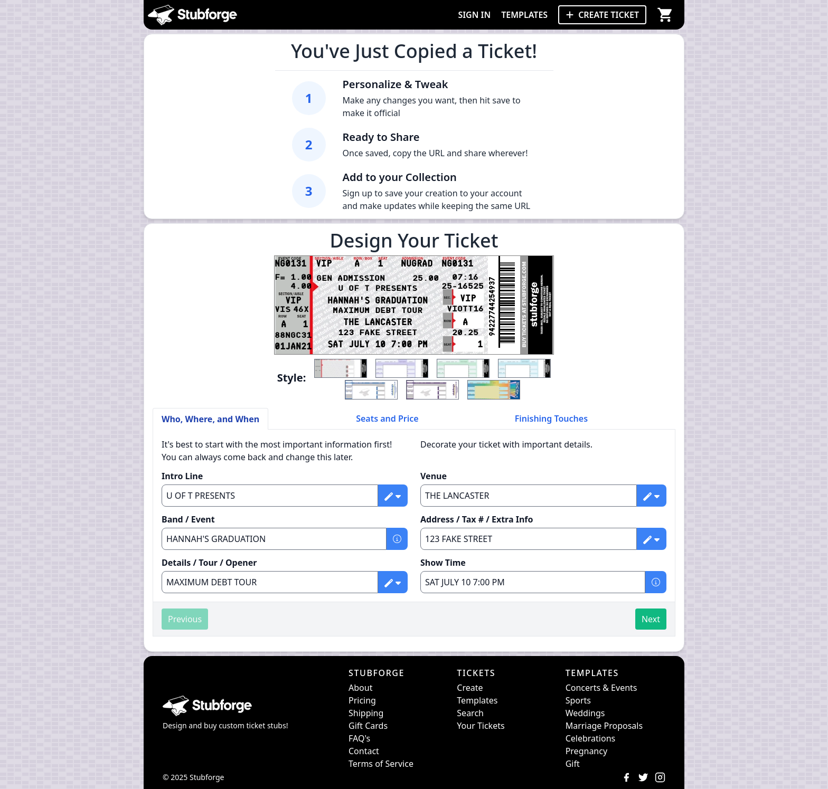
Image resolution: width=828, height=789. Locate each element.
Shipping (366, 713)
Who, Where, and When (210, 419)
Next (651, 619)
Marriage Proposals (604, 725)
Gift (573, 763)
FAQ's (359, 738)
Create (470, 687)
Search (470, 713)
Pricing (362, 700)
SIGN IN (474, 15)
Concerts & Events (601, 687)
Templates (477, 700)
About (360, 687)
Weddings (585, 713)
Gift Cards (368, 725)
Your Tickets (480, 725)
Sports (578, 700)
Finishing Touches (551, 418)
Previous (185, 619)
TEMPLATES (524, 15)
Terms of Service (381, 763)
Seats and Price (387, 418)
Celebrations (591, 738)
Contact (364, 751)
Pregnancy (586, 751)
